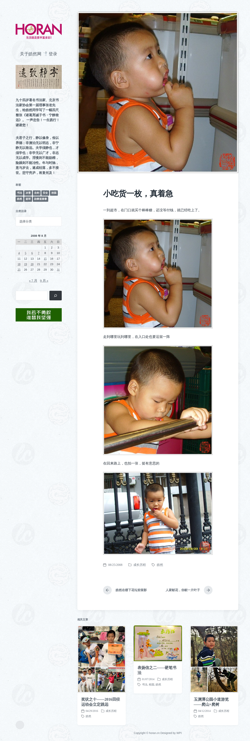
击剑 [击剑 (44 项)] (36, 192)
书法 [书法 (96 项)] (19, 192)
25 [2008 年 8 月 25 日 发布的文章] (19, 269)
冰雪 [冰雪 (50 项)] (28, 192)
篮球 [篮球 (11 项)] (28, 198)
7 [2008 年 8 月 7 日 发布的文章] (38, 253)
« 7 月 (33, 281)
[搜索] (55, 295)
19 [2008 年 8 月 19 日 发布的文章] (25, 264)
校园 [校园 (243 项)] (53, 192)
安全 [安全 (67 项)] (45, 192)
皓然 (160, 564)
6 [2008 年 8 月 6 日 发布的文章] (32, 253)
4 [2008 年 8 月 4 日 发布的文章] (19, 253)
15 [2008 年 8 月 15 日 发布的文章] (45, 258)
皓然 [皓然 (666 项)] (19, 198)
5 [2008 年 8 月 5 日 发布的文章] (25, 253)
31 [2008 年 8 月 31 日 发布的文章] (58, 269)
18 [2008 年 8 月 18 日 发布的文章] (19, 264)
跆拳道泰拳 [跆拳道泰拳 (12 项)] (40, 198)
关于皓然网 (30, 53)
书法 (144, 708)
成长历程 (139, 564)
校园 (151, 708)
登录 (53, 53)
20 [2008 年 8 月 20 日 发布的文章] (32, 264)
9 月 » (44, 281)
